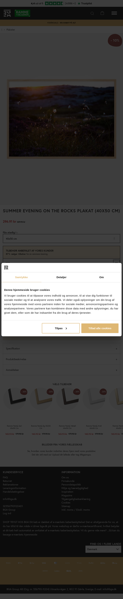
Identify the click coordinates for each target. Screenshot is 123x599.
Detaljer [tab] (61, 277)
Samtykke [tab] (21, 277)
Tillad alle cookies (99, 328)
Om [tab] (101, 277)
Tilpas (61, 328)
